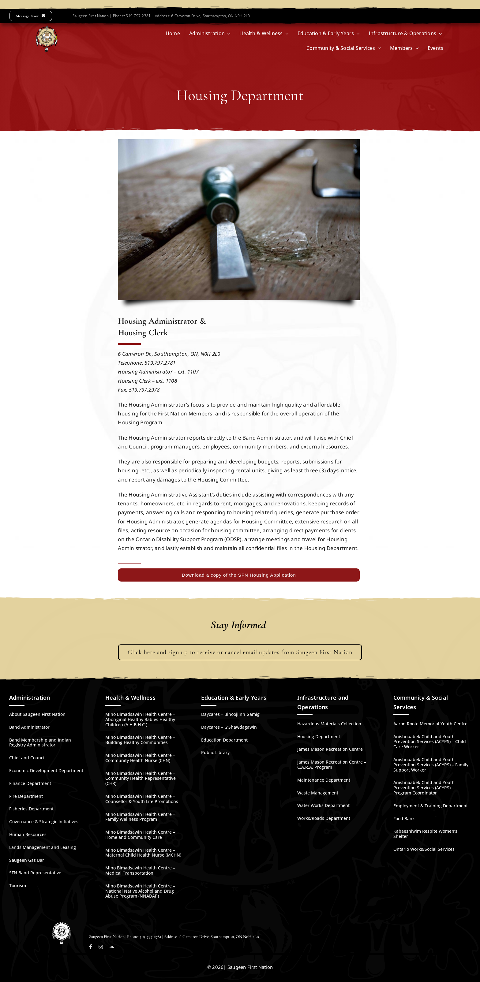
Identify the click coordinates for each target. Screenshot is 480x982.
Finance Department (30, 783)
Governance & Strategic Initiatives (43, 821)
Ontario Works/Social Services (424, 849)
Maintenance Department (323, 780)
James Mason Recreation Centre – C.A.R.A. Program (331, 764)
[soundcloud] (111, 946)
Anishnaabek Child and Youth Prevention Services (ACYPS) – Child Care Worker (429, 742)
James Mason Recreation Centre (330, 749)
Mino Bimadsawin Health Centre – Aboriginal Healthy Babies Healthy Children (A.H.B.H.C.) (140, 719)
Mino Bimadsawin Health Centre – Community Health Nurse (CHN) (140, 757)
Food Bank (404, 818)
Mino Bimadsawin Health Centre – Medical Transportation (140, 870)
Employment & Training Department (430, 806)
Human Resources (28, 834)
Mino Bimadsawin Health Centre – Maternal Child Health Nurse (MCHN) (143, 852)
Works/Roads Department (323, 818)
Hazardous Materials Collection (329, 724)
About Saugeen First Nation (37, 714)
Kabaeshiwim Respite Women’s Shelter (425, 833)
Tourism (17, 885)
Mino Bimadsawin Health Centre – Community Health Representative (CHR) (140, 778)
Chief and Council (27, 758)
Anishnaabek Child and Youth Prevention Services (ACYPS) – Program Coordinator (424, 787)
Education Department (224, 740)
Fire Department (26, 796)
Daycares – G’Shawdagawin (229, 727)
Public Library (215, 752)
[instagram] (101, 946)
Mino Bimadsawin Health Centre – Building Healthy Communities (140, 739)
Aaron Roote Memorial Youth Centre (430, 724)
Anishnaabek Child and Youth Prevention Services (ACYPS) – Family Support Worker (430, 765)
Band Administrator (29, 727)
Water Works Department (323, 805)
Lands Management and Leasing (42, 847)
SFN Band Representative (35, 873)
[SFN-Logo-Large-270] (47, 28)
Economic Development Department (46, 770)
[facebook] (90, 946)
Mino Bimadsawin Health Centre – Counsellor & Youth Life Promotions (141, 798)
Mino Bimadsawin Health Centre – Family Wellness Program (140, 816)
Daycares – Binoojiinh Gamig (230, 714)
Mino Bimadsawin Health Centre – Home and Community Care (140, 834)
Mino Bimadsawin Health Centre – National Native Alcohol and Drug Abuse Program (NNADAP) (140, 891)
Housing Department (318, 736)
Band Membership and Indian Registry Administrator (40, 742)
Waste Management (317, 793)
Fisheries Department (31, 809)
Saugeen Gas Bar (26, 860)
